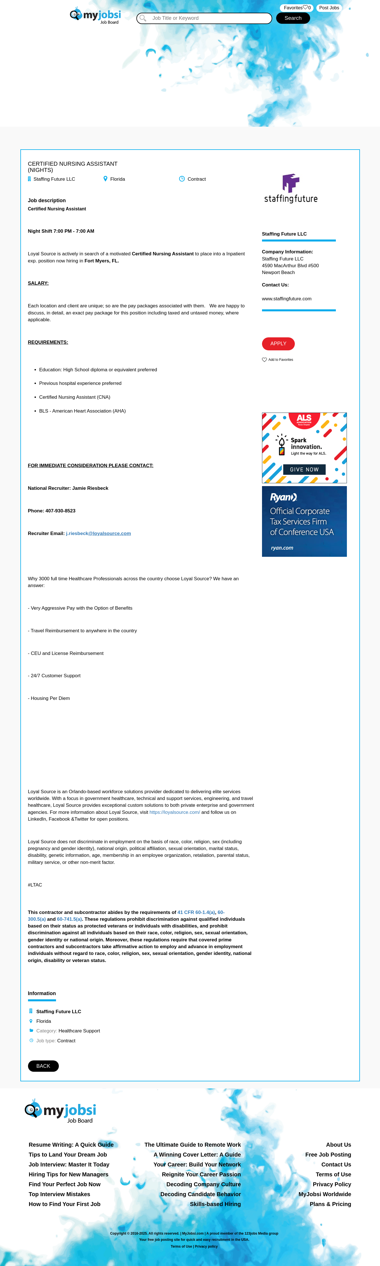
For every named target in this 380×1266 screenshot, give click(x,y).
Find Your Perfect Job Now (65, 1184)
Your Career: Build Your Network (197, 1164)
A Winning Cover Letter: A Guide (197, 1154)
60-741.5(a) (69, 919)
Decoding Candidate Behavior (200, 1194)
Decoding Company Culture (203, 1184)
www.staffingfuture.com (287, 298)
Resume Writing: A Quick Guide (71, 1145)
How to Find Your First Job (65, 1204)
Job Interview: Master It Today (69, 1164)
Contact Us (336, 1164)
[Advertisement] (190, 73)
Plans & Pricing (330, 1204)
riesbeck (78, 533)
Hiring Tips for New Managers (69, 1174)
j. (67, 533)
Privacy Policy (332, 1184)
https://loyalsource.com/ (174, 812)
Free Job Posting (328, 1154)
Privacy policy (206, 1246)
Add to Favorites (281, 360)
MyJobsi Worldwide (325, 1194)
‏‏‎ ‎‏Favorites (297, 8)
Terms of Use (333, 1174)
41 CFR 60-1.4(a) (196, 912)
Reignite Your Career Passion (201, 1174)
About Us (338, 1145)
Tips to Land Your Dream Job (68, 1154)
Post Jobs (329, 7)
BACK (43, 1066)
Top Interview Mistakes (59, 1194)
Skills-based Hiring (215, 1204)
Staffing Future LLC (284, 234)
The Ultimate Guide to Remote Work (193, 1145)
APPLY (278, 343)
